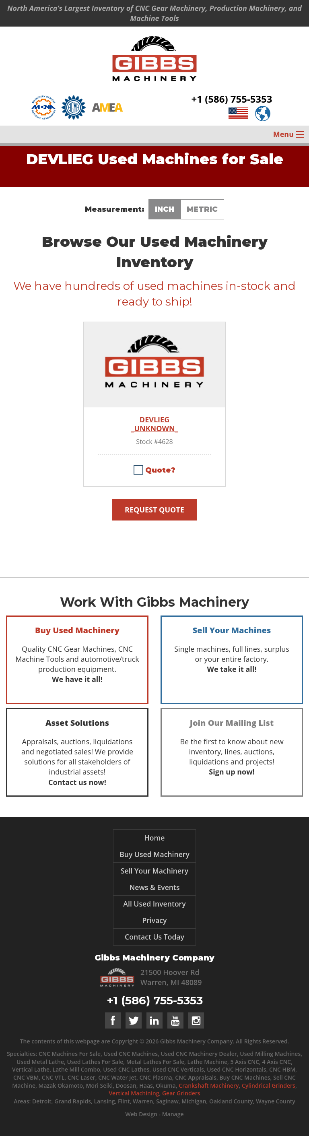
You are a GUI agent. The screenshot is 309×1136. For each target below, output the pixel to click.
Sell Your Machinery (154, 871)
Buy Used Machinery (154, 854)
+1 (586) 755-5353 (232, 98)
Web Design (141, 1114)
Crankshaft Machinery (209, 1085)
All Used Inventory (154, 904)
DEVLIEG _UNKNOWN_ (154, 424)
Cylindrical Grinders (268, 1085)
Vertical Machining (134, 1093)
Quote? (160, 470)
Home (154, 838)
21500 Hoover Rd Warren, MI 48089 (171, 977)
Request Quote (154, 509)
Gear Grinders (181, 1093)
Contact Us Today (154, 937)
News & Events (154, 887)
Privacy (154, 920)
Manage (173, 1114)
